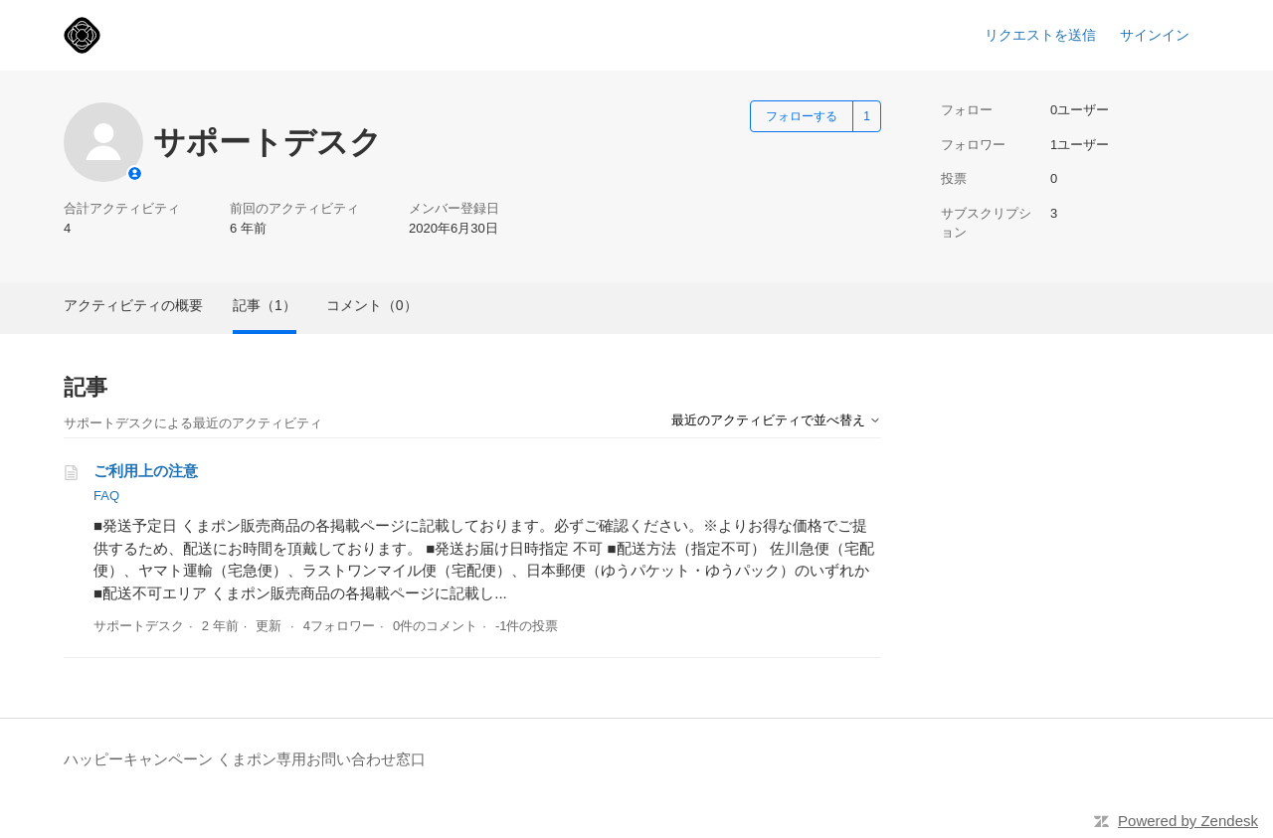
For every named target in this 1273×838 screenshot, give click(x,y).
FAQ (106, 495)
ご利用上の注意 (145, 470)
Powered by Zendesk (1188, 820)
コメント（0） (372, 305)
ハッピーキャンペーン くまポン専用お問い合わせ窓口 (245, 759)
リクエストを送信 (1040, 35)
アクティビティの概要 (133, 305)
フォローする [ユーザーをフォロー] (801, 116)
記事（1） (264, 305)
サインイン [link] (1154, 35)
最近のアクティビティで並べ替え (776, 420)
